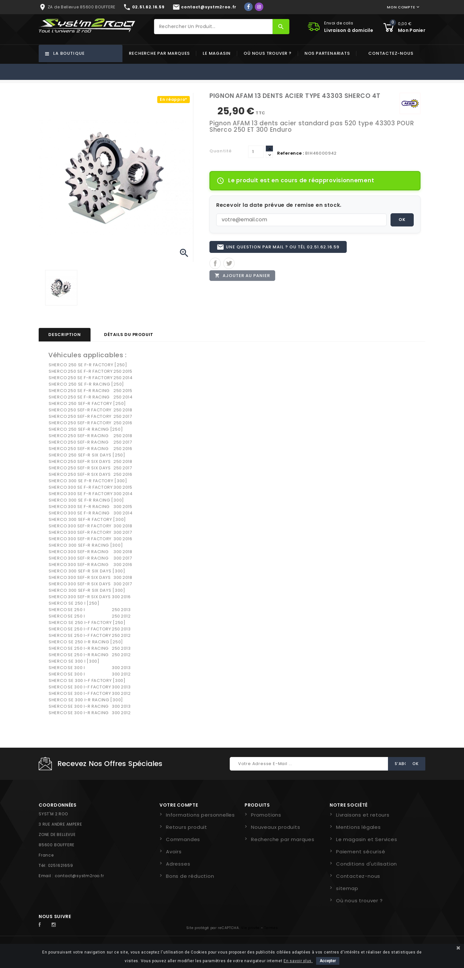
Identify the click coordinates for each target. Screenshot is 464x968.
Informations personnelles (200, 814)
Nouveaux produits (275, 827)
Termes (271, 927)
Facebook (43, 924)
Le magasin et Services (366, 839)
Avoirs (174, 851)
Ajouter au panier (244, 279)
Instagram (55, 924)
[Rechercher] (213, 26)
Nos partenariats (327, 53)
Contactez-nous (390, 53)
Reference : (290, 153)
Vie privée (250, 927)
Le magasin (217, 53)
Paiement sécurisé (360, 851)
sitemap (347, 888)
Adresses (178, 863)
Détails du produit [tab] (128, 334)
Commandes (183, 839)
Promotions (266, 814)
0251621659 (60, 865)
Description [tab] (64, 334)
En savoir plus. (298, 961)
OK (402, 219)
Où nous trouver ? (268, 53)
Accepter (328, 961)
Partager (215, 266)
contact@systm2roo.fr (79, 875)
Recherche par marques (159, 53)
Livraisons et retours (363, 814)
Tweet (229, 266)
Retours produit (186, 827)
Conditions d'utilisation (366, 863)
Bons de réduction (190, 876)
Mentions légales (358, 827)
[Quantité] (256, 152)
